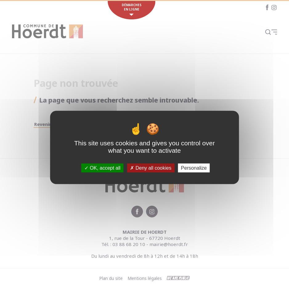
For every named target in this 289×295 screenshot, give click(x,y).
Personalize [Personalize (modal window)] (194, 168)
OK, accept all (102, 168)
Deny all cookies (150, 168)
